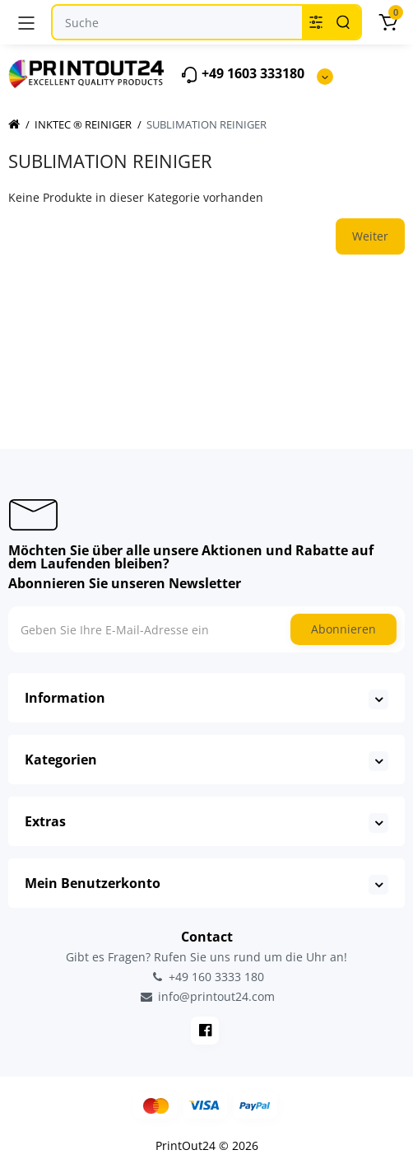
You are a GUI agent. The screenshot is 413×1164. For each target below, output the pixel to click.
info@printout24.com (206, 996)
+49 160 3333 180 (206, 976)
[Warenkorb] (387, 22)
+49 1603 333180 (242, 74)
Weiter (370, 236)
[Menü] (26, 22)
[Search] (343, 22)
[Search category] (316, 22)
